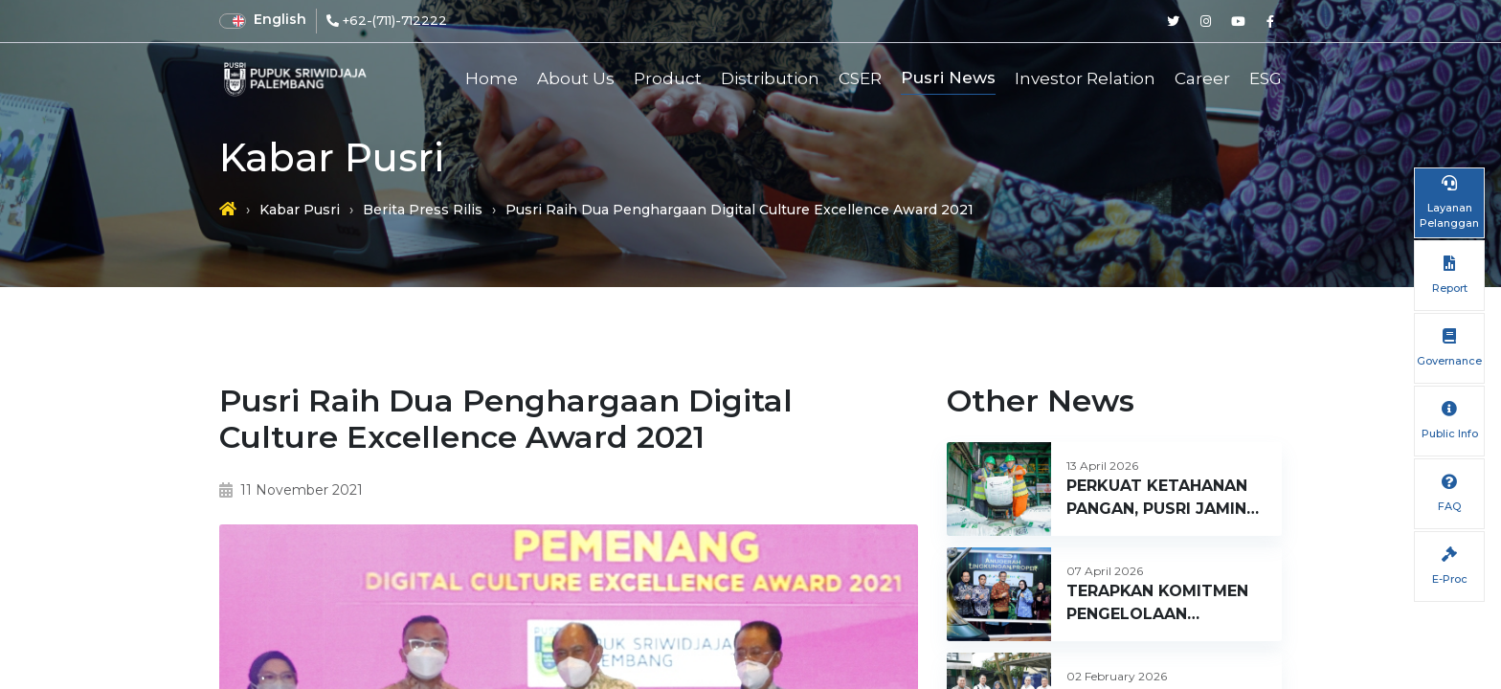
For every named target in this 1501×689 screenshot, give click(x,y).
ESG (1265, 78)
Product (668, 78)
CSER (860, 78)
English (280, 19)
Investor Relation (1085, 78)
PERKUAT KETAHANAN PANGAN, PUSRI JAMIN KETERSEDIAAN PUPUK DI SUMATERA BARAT (1158, 499)
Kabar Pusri (299, 209)
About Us (576, 78)
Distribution (770, 78)
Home (491, 78)
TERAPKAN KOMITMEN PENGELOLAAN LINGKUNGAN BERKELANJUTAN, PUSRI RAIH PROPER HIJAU (1164, 604)
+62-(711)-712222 (395, 20)
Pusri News (948, 77)
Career (1202, 78)
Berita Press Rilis (422, 209)
